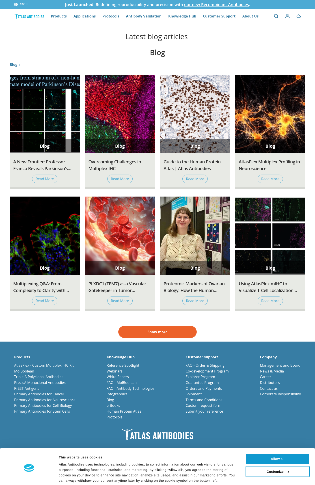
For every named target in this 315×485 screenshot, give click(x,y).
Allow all (278, 442)
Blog (110, 399)
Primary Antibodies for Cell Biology (43, 405)
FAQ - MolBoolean (122, 382)
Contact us (269, 388)
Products (59, 16)
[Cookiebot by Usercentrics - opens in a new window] (29, 476)
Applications (84, 16)
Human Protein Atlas (124, 411)
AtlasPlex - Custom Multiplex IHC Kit (44, 365)
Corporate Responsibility (280, 394)
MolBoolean (24, 371)
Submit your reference (204, 411)
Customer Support (219, 16)
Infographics (117, 394)
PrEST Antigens (26, 388)
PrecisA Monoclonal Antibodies (40, 382)
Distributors (270, 382)
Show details (69, 476)
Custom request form (203, 405)
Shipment (194, 394)
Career (265, 376)
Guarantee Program (202, 382)
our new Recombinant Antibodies (216, 4)
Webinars (114, 371)
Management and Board (280, 365)
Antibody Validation (144, 16)
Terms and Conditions (204, 399)
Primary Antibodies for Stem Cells (42, 411)
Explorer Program (200, 376)
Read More (45, 178)
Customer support (202, 357)
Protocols (110, 16)
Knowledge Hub (182, 16)
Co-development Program (207, 371)
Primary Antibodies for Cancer (39, 394)
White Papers (118, 376)
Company (268, 357)
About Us (250, 16)
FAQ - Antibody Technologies (130, 388)
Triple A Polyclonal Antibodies (38, 376)
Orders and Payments (204, 388)
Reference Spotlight (123, 365)
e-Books (113, 405)
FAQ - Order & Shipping (205, 365)
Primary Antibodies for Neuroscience (45, 399)
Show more (157, 331)
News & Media (272, 371)
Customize (278, 455)
